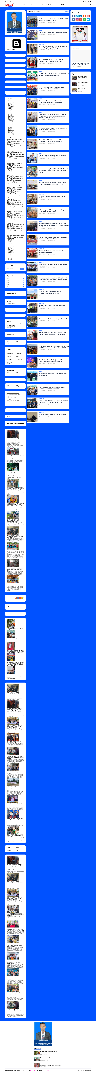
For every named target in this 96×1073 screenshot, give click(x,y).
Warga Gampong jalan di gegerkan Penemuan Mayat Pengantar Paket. (14, 472)
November (10, 106)
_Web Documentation (11, 361)
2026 (9, 98)
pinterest (17, 343)
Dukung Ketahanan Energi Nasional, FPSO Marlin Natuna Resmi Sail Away (14, 804)
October (9, 107)
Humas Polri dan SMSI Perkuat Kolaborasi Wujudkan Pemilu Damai (52, 156)
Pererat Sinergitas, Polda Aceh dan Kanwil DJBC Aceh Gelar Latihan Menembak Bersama (81, 64)
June (9, 111)
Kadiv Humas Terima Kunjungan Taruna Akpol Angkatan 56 (53, 265)
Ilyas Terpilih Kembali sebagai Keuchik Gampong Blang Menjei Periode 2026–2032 (15, 994)
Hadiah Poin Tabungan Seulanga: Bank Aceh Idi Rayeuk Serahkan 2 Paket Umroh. (15, 488)
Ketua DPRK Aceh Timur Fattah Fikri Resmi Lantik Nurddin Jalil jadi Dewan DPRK (52, 60)
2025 (9, 104)
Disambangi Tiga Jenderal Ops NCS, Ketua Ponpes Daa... (14, 153)
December (10, 105)
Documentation (19, 359)
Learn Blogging (9, 359)
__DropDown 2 (9, 355)
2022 (9, 248)
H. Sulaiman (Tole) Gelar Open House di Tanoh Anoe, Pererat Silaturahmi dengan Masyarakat (15, 914)
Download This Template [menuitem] (48, 4)
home (8, 385)
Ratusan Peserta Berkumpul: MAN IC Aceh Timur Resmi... (14, 164)
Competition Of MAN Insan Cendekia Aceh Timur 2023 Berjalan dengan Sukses (52, 140)
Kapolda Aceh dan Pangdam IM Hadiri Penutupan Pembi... (15, 207)
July (9, 110)
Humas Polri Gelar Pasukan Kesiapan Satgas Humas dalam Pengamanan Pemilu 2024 (53, 333)
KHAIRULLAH (42, 22)
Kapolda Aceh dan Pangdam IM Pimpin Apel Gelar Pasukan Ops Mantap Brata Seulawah (53, 279)
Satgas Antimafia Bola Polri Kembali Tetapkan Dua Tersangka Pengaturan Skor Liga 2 (53, 401)
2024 (9, 118)
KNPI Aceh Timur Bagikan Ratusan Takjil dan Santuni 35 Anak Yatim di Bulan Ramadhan (15, 978)
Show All (67, 11)
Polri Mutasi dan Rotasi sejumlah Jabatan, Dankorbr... (13, 192)
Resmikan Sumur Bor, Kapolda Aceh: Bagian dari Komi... (14, 227)
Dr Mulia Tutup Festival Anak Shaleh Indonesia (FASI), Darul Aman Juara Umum (54, 74)
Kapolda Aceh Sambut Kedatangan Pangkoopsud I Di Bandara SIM (50, 292)
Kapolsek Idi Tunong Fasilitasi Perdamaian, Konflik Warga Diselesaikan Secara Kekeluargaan (15, 536)
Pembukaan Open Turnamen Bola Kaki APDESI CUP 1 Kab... (15, 190)
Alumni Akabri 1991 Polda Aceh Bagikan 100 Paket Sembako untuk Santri (53, 238)
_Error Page (9, 358)
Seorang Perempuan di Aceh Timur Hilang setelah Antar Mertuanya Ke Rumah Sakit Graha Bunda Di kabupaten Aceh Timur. (15, 651)
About (12, 1)
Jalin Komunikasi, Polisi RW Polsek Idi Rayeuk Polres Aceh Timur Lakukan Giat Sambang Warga (53, 170)
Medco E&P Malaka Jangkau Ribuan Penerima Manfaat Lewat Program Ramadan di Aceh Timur (14, 726)
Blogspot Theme (33, 1070)
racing (17, 848)
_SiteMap (17, 356)
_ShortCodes (9, 356)
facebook (8, 341)
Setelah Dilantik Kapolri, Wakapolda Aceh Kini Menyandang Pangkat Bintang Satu (53, 47)
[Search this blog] (13, 269)
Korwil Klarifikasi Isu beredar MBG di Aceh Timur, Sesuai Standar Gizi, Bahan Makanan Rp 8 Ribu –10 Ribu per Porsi (15, 504)
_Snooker (17, 847)
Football (8, 847)
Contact (17, 1)
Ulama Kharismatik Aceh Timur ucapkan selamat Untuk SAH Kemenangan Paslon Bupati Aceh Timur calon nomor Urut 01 (15, 640)
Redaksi (82, 1070)
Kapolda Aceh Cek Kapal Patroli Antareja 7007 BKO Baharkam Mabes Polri (53, 129)
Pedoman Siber (19, 323)
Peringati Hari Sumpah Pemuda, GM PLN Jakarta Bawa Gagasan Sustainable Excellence (15, 819)
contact (8, 386)
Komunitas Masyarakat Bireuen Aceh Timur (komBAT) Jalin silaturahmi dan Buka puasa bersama (14, 945)
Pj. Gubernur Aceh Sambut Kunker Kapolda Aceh (52, 197)
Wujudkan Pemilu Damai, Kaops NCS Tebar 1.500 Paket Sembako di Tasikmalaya (52, 101)
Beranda (8, 416)
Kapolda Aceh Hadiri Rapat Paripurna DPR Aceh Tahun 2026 (14, 742)
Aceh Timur (10, 401)
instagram (8, 343)
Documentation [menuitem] (35, 4)
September (10, 108)
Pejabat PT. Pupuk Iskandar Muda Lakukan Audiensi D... (14, 203)
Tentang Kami (9, 323)
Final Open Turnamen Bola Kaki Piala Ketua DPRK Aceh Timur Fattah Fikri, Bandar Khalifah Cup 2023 (54, 225)
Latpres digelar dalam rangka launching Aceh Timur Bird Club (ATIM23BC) (53, 210)
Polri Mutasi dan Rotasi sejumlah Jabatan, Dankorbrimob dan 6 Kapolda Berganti (52, 360)
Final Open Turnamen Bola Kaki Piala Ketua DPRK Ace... (14, 170)
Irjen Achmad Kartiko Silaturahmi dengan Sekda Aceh (52, 306)
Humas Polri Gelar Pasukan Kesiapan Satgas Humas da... (14, 188)
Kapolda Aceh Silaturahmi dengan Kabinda (52, 414)
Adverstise (18, 386)
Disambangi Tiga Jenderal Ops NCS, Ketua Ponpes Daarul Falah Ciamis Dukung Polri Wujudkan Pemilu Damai (52, 116)
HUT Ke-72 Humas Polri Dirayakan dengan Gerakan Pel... (14, 196)
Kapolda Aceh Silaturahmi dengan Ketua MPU (53, 319)
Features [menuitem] (25, 4)
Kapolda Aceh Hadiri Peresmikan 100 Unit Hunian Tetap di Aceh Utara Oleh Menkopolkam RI (15, 962)
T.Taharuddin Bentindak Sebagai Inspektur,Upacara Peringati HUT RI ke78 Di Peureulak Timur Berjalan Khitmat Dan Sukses (15, 788)
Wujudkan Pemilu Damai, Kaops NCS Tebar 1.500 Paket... (14, 151)
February (10, 102)
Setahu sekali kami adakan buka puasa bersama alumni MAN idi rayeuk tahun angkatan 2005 (15, 835)
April (9, 99)
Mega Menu (18, 358)
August (9, 109)
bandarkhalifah (46, 1070)
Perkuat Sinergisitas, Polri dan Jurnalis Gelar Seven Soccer (53, 374)
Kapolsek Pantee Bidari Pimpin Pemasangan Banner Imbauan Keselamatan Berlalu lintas (13, 520)
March (9, 101)
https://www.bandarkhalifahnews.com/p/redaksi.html (11, 326)
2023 (9, 132)
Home (7, 1)
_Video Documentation (19, 361)
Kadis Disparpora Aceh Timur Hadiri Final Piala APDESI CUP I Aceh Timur (54, 19)
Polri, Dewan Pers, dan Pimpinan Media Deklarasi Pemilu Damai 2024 (51, 88)
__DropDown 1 (18, 353)
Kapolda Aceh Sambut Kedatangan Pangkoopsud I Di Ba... (14, 181)
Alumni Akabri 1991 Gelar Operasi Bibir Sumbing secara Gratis (51, 251)
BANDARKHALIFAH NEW (13, 400)
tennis (8, 848)
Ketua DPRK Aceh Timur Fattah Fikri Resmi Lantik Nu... (14, 144)
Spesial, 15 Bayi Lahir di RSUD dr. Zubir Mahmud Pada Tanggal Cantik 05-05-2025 (15, 569)
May (9, 113)
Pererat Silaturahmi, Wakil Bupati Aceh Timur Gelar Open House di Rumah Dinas (15, 930)
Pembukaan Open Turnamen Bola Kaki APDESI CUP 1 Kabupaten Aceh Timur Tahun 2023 (54, 347)
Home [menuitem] (18, 4)
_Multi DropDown (10, 353)
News (9, 399)
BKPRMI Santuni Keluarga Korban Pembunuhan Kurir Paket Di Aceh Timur (15, 584)
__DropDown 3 (18, 355)
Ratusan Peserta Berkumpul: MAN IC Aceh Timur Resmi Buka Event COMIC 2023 (52, 183)
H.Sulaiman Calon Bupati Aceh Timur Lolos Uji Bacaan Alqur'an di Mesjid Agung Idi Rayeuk (15, 757)
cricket (17, 850)
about (17, 385)
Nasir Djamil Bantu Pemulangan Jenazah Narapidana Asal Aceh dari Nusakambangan (15, 457)
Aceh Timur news (11, 404)
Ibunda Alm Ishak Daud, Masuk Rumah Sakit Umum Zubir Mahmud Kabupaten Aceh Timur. (15, 676)
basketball (9, 850)
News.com (10, 403)
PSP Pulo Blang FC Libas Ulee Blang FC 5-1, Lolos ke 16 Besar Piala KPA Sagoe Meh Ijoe (15, 552)
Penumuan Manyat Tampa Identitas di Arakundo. (48, 1052)
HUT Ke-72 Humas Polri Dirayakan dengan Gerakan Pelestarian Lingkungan (52, 388)
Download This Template (9, 363)
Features (17, 352)
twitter (17, 341)
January (9, 103)
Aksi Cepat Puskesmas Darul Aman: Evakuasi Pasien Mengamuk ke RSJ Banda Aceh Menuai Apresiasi (14, 440)
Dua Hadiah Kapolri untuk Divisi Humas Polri (53, 32)
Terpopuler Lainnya (11, 678)
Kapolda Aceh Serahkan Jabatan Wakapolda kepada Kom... (13, 214)
